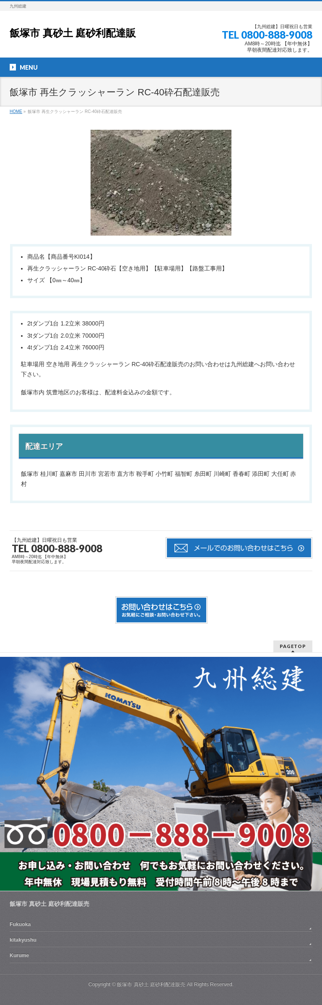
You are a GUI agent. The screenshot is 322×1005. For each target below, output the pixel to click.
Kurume (19, 955)
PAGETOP (293, 646)
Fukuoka (20, 924)
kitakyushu (23, 940)
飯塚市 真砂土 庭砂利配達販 (73, 33)
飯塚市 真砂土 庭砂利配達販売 (151, 984)
